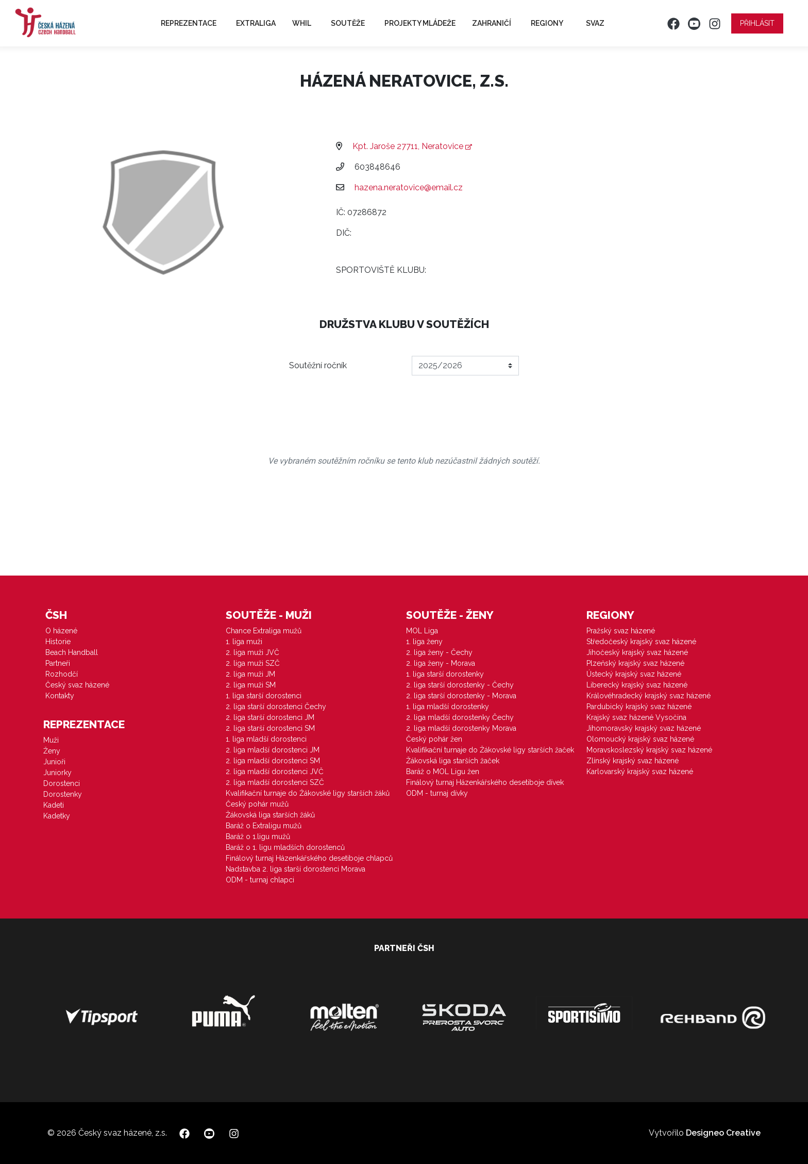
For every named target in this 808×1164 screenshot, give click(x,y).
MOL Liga (422, 631)
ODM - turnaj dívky (437, 793)
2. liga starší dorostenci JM (270, 717)
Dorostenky (62, 794)
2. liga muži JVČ (252, 652)
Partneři (57, 663)
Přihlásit (757, 23)
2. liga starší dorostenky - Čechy (460, 685)
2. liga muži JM (250, 674)
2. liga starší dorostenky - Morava (461, 696)
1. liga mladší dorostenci (266, 739)
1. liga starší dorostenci (263, 696)
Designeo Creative (723, 1133)
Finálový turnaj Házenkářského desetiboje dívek (485, 782)
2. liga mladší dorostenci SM (273, 761)
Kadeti (53, 805)
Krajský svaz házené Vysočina (636, 717)
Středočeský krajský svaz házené (641, 641)
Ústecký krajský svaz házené (633, 674)
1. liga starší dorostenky (445, 674)
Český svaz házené (77, 685)
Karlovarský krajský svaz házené (639, 771)
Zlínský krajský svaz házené (632, 761)
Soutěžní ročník (318, 365)
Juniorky (57, 772)
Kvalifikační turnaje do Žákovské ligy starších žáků (308, 793)
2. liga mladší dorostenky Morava (461, 728)
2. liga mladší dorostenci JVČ (275, 771)
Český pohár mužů (257, 804)
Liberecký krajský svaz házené (636, 685)
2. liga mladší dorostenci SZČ (275, 782)
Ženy (51, 751)
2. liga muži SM (251, 685)
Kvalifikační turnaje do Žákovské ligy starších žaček (490, 750)
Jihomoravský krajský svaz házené (643, 728)
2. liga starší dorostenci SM (270, 728)
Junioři (54, 762)
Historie (58, 641)
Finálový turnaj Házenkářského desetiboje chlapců (309, 858)
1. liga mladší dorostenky (447, 706)
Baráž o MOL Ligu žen (442, 771)
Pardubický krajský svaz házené (639, 706)
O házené (61, 631)
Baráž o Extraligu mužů (263, 826)
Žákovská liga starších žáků (270, 815)
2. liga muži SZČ (253, 663)
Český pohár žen (434, 739)
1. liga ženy (424, 641)
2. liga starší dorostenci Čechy (276, 706)
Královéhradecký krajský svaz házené (648, 696)
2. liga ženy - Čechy (439, 652)
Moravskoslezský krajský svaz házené (649, 750)
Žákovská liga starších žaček (452, 761)
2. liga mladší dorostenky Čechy (460, 717)
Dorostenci (61, 783)
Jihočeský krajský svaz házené (637, 652)
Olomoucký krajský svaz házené (640, 739)
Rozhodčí (61, 674)
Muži (51, 740)
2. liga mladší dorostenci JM (272, 750)
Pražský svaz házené (620, 631)
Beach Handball (71, 652)
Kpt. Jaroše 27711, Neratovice (412, 146)
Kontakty (59, 696)
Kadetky (56, 816)
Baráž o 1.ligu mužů (258, 836)
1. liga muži (244, 641)
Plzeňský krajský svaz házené (635, 663)
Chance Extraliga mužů (263, 631)
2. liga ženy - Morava (440, 663)
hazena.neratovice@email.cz (409, 187)
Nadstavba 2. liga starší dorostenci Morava (295, 869)
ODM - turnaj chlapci (260, 880)
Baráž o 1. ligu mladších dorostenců (285, 847)
